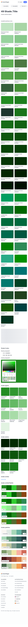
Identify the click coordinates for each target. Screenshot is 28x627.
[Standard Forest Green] (7, 100)
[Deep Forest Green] (21, 112)
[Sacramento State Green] (21, 234)
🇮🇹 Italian (17, 601)
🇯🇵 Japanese (17, 598)
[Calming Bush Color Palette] (14, 539)
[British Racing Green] (21, 283)
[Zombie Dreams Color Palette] (14, 546)
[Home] (5, 2)
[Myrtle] (21, 295)
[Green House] (23, 455)
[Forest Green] (5, 391)
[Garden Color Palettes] (14, 494)
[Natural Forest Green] (21, 76)
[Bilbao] (5, 466)
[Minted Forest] (21, 27)
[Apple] (23, 391)
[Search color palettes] (20, 2)
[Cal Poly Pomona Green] (7, 295)
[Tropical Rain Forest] (7, 271)
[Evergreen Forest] (21, 149)
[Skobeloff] (21, 271)
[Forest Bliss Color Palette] (14, 553)
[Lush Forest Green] (7, 63)
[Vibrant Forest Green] (21, 88)
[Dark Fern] (23, 443)
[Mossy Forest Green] (7, 124)
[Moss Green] (14, 415)
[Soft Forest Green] (7, 39)
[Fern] (14, 403)
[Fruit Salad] (5, 403)
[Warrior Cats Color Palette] (14, 566)
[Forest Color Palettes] (14, 488)
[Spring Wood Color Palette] (14, 532)
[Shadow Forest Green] (21, 173)
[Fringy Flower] (23, 415)
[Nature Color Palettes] (14, 522)
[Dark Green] (7, 320)
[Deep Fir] (5, 443)
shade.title (3, 479)
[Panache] (5, 427)
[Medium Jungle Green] (7, 112)
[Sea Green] (21, 246)
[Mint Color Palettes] (14, 508)
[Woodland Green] (7, 149)
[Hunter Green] (7, 88)
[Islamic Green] (21, 259)
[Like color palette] (24, 534)
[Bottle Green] (7, 234)
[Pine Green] (7, 283)
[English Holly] (14, 443)
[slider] (8, 371)
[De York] (23, 403)
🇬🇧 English (17, 596)
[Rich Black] (21, 307)
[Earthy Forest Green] (7, 137)
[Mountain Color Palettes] (14, 515)
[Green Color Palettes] (14, 501)
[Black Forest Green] (21, 185)
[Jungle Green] (7, 259)
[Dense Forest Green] (21, 161)
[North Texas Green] (21, 198)
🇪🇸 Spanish (17, 603)
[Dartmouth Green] (21, 222)
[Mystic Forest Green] (7, 161)
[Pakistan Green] (21, 210)
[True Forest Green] (21, 100)
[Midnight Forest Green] (7, 185)
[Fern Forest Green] (7, 76)
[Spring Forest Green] (21, 51)
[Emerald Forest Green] (7, 173)
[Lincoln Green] (7, 307)
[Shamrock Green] (7, 198)
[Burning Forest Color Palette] (14, 559)
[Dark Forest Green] (21, 124)
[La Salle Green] (7, 210)
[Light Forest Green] (7, 51)
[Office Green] (7, 246)
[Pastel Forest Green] (21, 39)
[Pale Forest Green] (7, 27)
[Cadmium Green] (7, 222)
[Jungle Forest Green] (21, 137)
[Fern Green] (21, 63)
